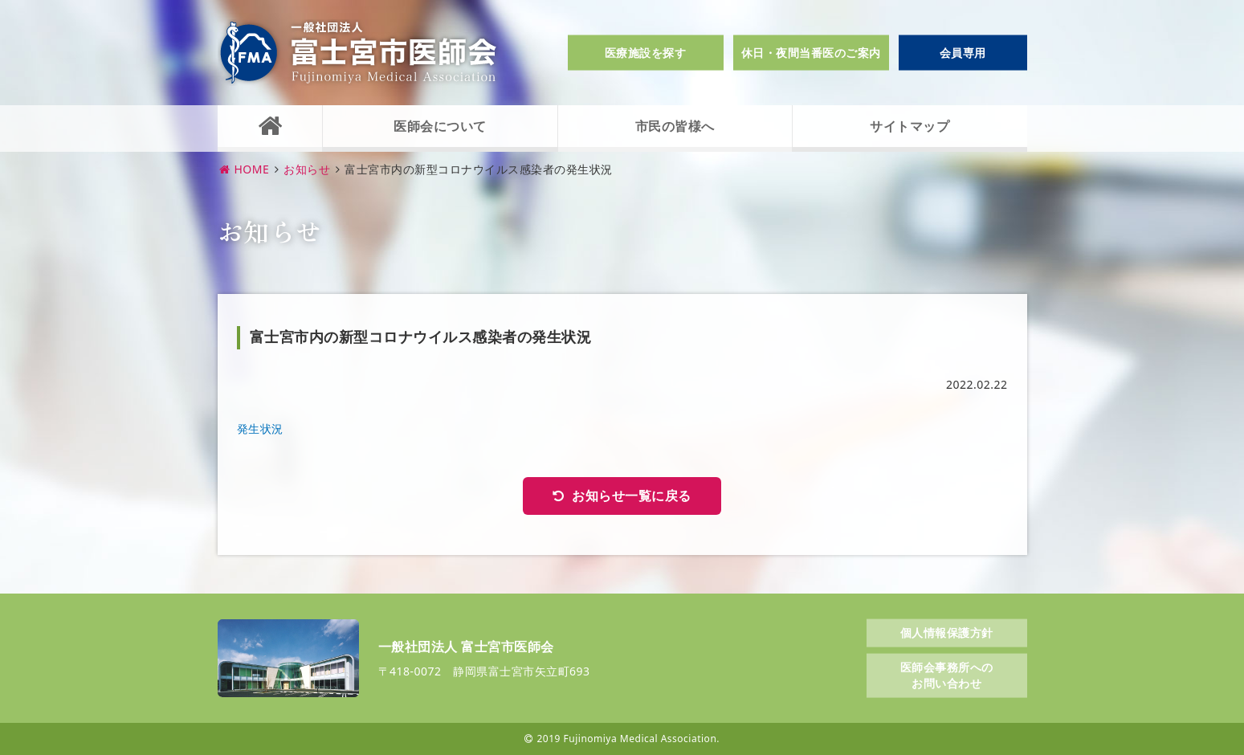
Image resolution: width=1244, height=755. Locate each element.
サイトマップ (909, 126)
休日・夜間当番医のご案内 (811, 52)
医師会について (440, 126)
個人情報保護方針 (946, 631)
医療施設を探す (646, 52)
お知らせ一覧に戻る (631, 495)
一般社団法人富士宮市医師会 (358, 52)
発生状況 (260, 428)
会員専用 (963, 52)
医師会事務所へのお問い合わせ (946, 675)
